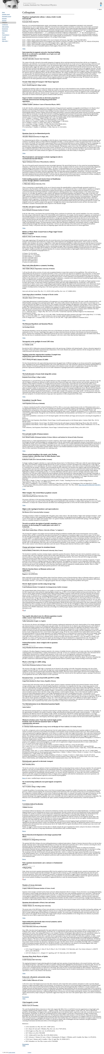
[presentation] (83, 31)
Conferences (5, 24)
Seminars (4, 20)
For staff (4, 37)
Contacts (29, 1052)
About (3, 12)
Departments (5, 28)
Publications (5, 30)
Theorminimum (6, 34)
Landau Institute (11, 1052)
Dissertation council (6, 16)
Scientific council (6, 14)
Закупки (4, 39)
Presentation (25, 997)
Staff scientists (5, 26)
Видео (24, 778)
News (3, 32)
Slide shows (5, 41)
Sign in (100, 9)
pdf (25, 610)
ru (101, 2)
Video (23, 48)
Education (4, 18)
